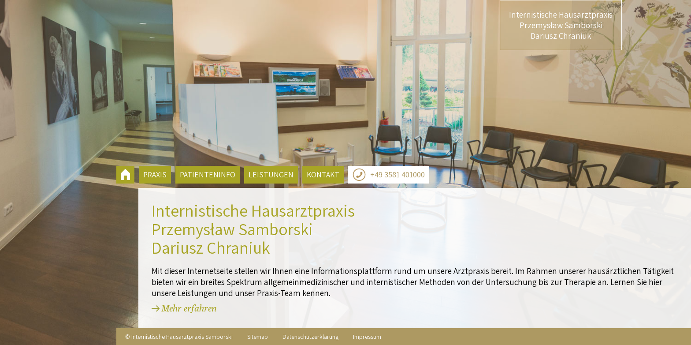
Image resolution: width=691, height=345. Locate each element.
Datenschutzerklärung (310, 337)
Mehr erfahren (188, 308)
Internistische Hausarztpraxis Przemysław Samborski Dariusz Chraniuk (561, 25)
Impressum (367, 337)
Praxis (155, 174)
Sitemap (257, 337)
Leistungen (271, 174)
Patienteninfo (207, 174)
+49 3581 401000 (389, 174)
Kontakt (323, 174)
